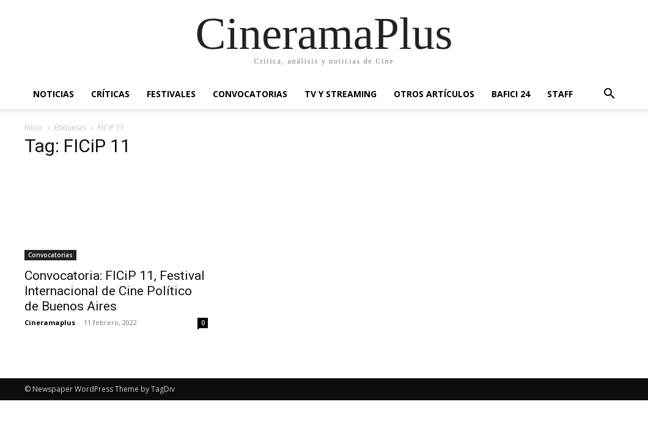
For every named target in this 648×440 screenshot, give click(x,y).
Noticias (53, 94)
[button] (609, 95)
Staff (560, 94)
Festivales (171, 94)
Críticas (110, 94)
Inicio (33, 127)
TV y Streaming (340, 94)
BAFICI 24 (511, 94)
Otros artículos (434, 94)
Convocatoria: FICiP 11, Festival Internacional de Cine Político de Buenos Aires (114, 291)
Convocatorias (250, 94)
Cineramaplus (49, 322)
